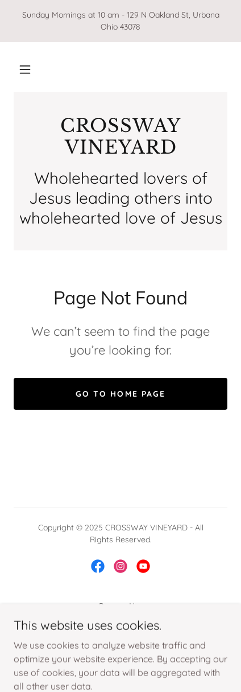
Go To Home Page (120, 394)
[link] (120, 137)
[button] (25, 69)
